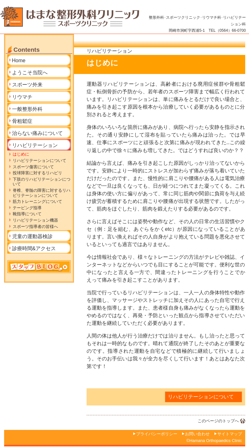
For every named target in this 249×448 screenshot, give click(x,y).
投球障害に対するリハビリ (37, 173)
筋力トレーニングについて (37, 201)
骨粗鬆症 (22, 121)
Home (19, 60)
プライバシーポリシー (156, 433)
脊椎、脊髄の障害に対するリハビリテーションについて (42, 193)
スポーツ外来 (27, 84)
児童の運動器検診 (32, 236)
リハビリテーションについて (201, 396)
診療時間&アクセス (34, 248)
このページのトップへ (218, 420)
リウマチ (22, 97)
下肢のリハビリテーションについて (42, 182)
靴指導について (27, 213)
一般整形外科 (27, 109)
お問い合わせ (197, 433)
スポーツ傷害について (33, 166)
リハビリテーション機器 (35, 220)
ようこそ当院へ (30, 72)
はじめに (21, 154)
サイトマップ (229, 433)
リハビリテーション (35, 145)
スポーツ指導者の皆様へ (35, 226)
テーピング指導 (27, 207)
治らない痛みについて (37, 133)
